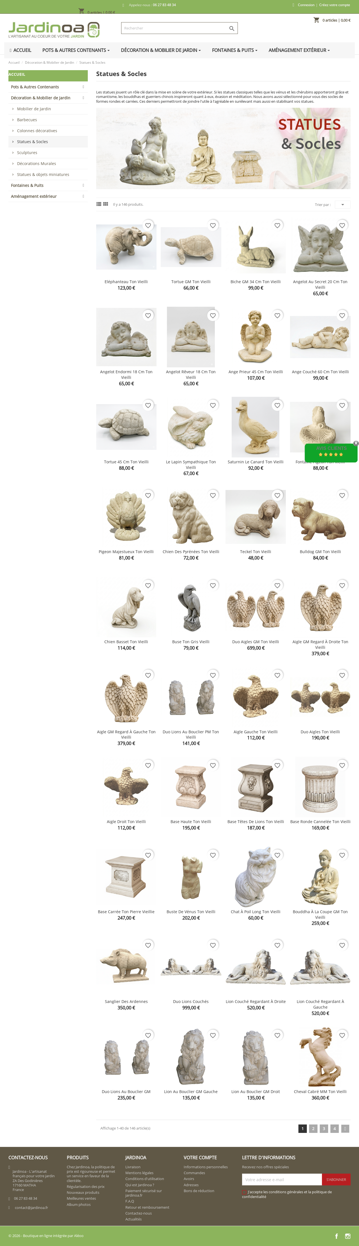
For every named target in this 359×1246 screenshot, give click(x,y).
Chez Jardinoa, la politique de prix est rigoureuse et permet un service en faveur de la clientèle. (91, 1173)
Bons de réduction (199, 1190)
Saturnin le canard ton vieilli (256, 461)
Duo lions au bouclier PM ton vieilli (191, 734)
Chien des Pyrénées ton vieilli (191, 551)
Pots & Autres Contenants (35, 87)
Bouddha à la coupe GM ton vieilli (320, 914)
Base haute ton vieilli (191, 821)
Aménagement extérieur (34, 196)
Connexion (306, 5)
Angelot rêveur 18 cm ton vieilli (191, 374)
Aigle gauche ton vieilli (256, 731)
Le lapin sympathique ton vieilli (191, 464)
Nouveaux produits (83, 1192)
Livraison (133, 1166)
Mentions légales (139, 1172)
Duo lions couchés (191, 1001)
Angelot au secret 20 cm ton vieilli (320, 284)
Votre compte (200, 1158)
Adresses (191, 1184)
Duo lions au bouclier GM (126, 1091)
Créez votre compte (334, 5)
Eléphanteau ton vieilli (126, 281)
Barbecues (27, 119)
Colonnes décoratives (37, 130)
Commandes (194, 1172)
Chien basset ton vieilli (126, 641)
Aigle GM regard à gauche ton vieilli (126, 734)
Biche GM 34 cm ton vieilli (256, 281)
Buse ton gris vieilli (191, 641)
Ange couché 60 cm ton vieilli (320, 371)
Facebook (336, 1236)
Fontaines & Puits (27, 185)
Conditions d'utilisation (144, 1178)
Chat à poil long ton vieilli (255, 911)
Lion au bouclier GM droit (255, 1091)
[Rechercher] (179, 28)
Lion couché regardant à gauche (320, 1004)
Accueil (16, 74)
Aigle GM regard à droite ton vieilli (320, 644)
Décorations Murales (36, 163)
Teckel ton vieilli (255, 551)
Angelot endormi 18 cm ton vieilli (126, 374)
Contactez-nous (138, 1213)
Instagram (347, 1236)
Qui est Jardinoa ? (139, 1184)
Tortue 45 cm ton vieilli (126, 461)
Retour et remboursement (147, 1207)
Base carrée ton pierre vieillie (126, 911)
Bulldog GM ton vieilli (320, 551)
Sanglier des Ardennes (126, 1001)
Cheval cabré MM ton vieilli (320, 1091)
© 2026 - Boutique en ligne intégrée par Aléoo (46, 1235)
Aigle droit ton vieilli (126, 821)
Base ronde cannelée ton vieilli (320, 821)
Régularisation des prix (86, 1186)
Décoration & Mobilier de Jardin (40, 97)
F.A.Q (129, 1201)
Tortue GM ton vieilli (191, 281)
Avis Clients (331, 448)
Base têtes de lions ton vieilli (255, 821)
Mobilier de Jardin (34, 108)
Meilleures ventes (81, 1198)
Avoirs (189, 1178)
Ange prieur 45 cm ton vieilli (256, 371)
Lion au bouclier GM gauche (191, 1091)
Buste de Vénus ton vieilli (191, 911)
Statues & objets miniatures (43, 174)
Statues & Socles (32, 141)
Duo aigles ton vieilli (320, 731)
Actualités (133, 1219)
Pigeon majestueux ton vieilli (126, 551)
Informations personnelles (206, 1166)
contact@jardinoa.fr (31, 1207)
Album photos (79, 1204)
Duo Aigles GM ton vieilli (255, 641)
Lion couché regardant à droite (256, 1001)
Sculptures (27, 152)
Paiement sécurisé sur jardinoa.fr (143, 1193)
